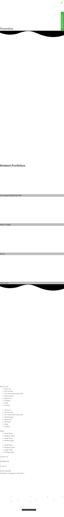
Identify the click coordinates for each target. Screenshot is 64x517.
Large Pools (8, 438)
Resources (8, 398)
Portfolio (7, 401)
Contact (7, 405)
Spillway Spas (9, 440)
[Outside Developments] (6, 2)
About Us (7, 389)
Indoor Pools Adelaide (27, 499)
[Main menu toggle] (61, 2)
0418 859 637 (4, 461)
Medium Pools (9, 436)
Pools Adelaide (5, 497)
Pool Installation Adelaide (21, 497)
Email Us (3, 466)
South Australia (5, 471)
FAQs (6, 403)
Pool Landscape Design (44, 499)
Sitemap (12, 510)
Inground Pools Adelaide (9, 499)
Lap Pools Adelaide (55, 497)
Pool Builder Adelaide (39, 497)
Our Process (8, 391)
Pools (2, 431)
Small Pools (8, 433)
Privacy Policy (47, 504)
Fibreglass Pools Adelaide (21, 502)
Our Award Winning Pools (13, 394)
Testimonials (8, 396)
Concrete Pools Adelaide (40, 502)
